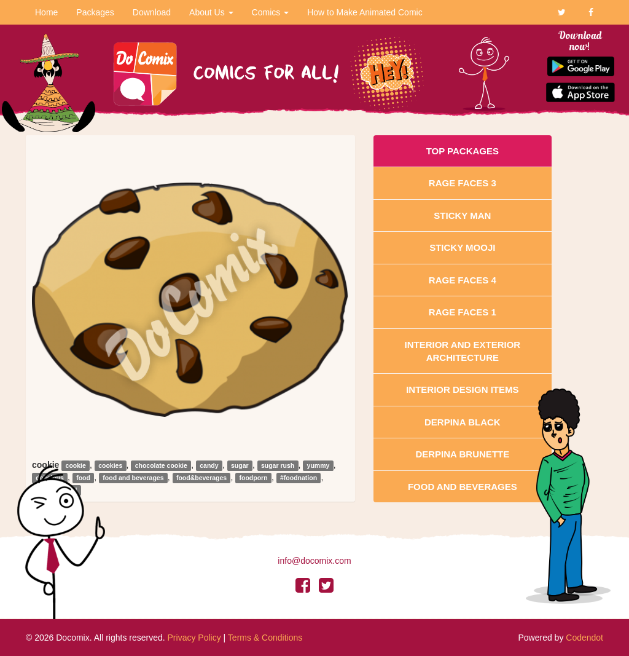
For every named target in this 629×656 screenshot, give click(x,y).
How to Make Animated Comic (365, 12)
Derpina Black (462, 422)
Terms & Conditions (265, 637)
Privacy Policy (194, 637)
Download (152, 12)
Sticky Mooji (462, 247)
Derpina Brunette (462, 454)
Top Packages (462, 151)
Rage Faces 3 (462, 183)
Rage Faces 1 (462, 312)
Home (46, 12)
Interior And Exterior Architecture (463, 351)
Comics (270, 12)
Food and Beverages (462, 486)
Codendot (584, 637)
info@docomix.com (314, 561)
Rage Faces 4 (462, 280)
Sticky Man (462, 215)
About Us (211, 12)
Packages (95, 12)
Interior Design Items (462, 389)
